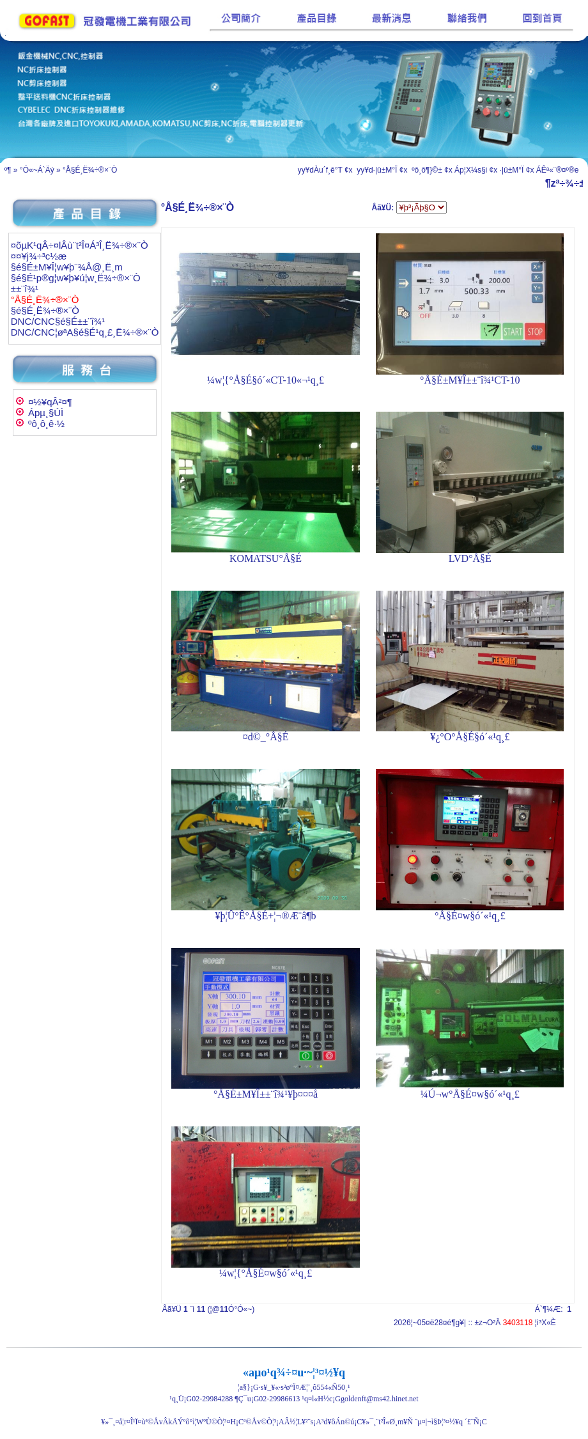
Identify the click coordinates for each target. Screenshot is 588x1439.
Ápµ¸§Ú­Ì (45, 412)
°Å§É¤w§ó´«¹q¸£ (470, 915)
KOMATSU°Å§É (265, 558)
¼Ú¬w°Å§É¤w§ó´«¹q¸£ (470, 1094)
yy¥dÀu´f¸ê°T (320, 170)
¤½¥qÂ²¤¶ (50, 401)
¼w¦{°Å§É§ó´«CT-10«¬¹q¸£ (265, 380)
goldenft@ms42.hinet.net (380, 1398)
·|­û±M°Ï (512, 170)
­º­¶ (8, 170)
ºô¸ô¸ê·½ (46, 423)
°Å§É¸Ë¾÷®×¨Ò (90, 170)
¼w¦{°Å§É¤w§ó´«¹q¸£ (265, 1273)
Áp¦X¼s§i (470, 170)
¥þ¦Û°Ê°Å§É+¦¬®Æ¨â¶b (265, 915)
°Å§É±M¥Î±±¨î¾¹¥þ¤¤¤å (265, 1094)
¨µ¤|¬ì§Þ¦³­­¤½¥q (439, 1421)
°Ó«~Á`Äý (37, 170)
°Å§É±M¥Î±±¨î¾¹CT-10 (470, 380)
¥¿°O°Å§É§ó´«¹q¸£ (469, 736)
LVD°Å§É (470, 558)
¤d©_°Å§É (266, 736)
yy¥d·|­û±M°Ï (376, 170)
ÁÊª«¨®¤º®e (557, 170)
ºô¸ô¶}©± (426, 170)
